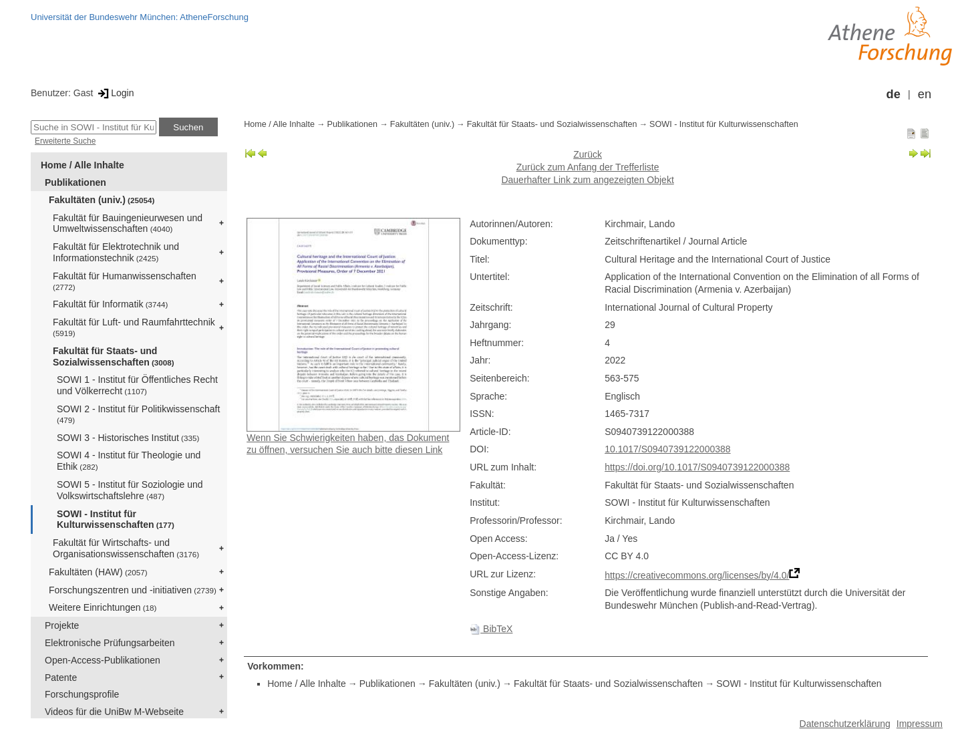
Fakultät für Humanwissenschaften (124, 281)
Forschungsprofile (82, 694)
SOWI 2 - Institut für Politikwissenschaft (138, 414)
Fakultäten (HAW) (98, 572)
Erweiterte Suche (65, 141)
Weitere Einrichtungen (102, 607)
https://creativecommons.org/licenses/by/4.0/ (697, 575)
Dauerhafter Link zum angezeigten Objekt (587, 179)
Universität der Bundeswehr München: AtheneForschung (140, 17)
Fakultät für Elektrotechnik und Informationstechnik (116, 252)
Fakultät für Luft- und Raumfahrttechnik (134, 327)
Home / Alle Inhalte (82, 165)
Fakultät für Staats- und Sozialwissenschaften (113, 356)
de (894, 94)
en (924, 94)
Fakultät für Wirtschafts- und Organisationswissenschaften (126, 548)
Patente (61, 677)
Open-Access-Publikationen (102, 660)
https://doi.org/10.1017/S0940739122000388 (697, 467)
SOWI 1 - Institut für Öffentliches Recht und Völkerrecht (137, 385)
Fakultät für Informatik (110, 304)
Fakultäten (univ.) (101, 199)
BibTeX (491, 628)
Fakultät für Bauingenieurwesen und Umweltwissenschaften (127, 223)
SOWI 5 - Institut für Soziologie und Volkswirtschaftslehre (130, 490)
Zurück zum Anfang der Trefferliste (587, 167)
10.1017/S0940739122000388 (667, 449)
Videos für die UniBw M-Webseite (114, 711)
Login (115, 93)
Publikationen (75, 182)
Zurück (587, 154)
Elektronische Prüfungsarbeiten (110, 642)
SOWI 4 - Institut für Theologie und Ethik (128, 461)
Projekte (62, 625)
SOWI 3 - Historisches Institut (128, 437)
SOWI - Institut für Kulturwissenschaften (115, 519)
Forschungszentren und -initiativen (132, 590)
